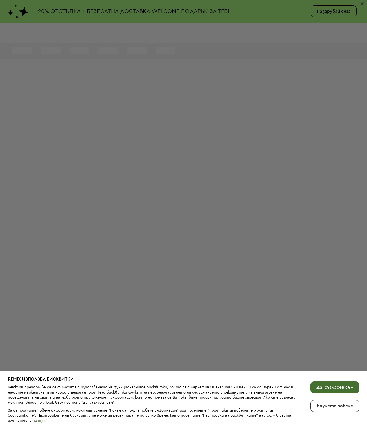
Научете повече (335, 393)
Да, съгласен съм (335, 374)
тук (41, 408)
